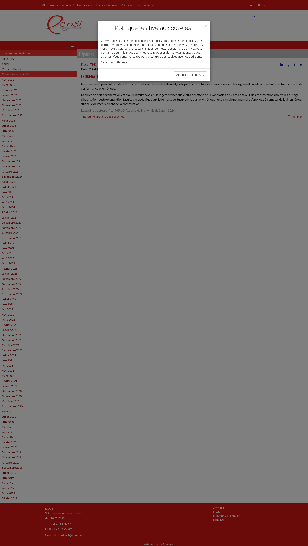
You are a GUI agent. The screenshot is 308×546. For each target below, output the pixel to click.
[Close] (206, 26)
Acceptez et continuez (190, 75)
